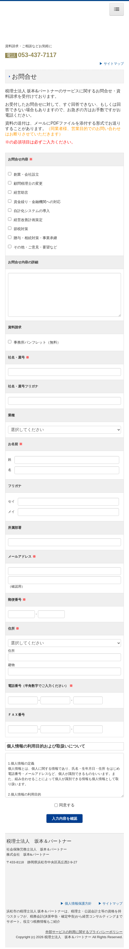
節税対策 (21, 229)
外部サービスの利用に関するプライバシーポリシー (84, 932)
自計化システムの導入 (32, 211)
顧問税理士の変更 (28, 183)
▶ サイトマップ (111, 64)
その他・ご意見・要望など (35, 247)
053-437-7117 (37, 54)
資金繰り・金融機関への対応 (37, 202)
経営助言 (21, 192)
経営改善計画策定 (28, 220)
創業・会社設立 (26, 174)
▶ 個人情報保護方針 (76, 903)
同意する (67, 805)
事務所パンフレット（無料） (37, 342)
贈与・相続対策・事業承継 (35, 238)
